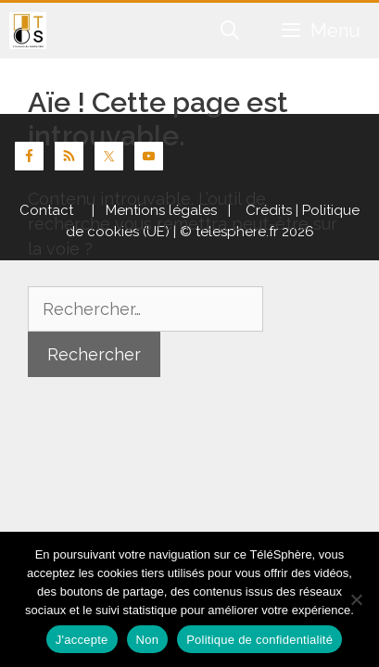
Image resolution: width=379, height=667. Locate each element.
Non (147, 640)
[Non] (356, 599)
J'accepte (82, 640)
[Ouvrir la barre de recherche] (230, 30)
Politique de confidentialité (259, 640)
